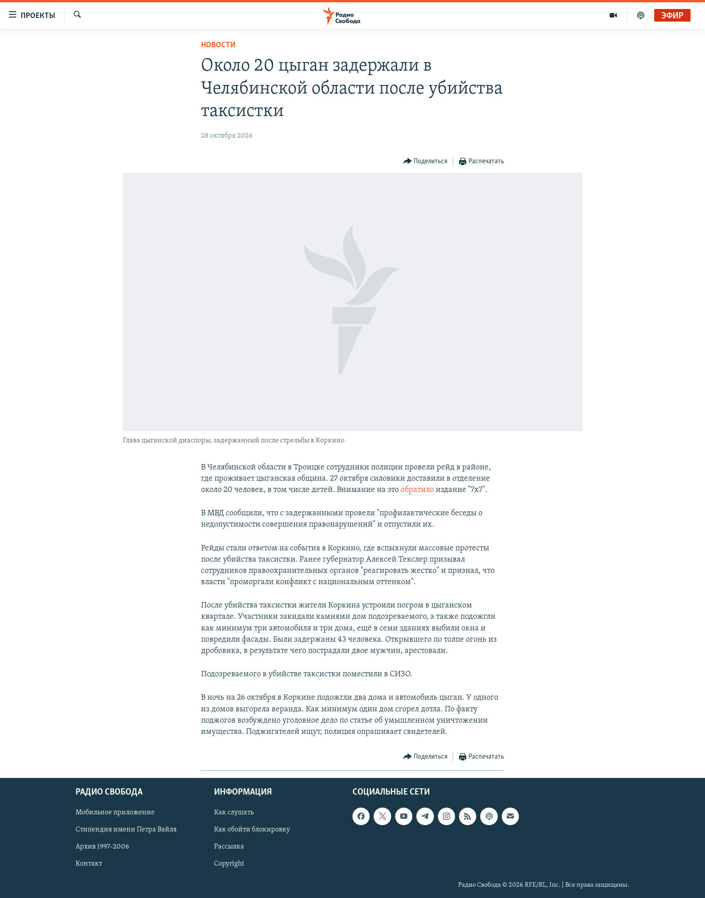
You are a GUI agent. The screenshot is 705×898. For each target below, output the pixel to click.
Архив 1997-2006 (102, 847)
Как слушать (234, 813)
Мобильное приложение (115, 813)
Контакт (89, 864)
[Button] (425, 162)
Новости (218, 45)
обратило (418, 490)
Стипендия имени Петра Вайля (126, 830)
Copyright (229, 864)
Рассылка (229, 847)
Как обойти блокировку (252, 830)
